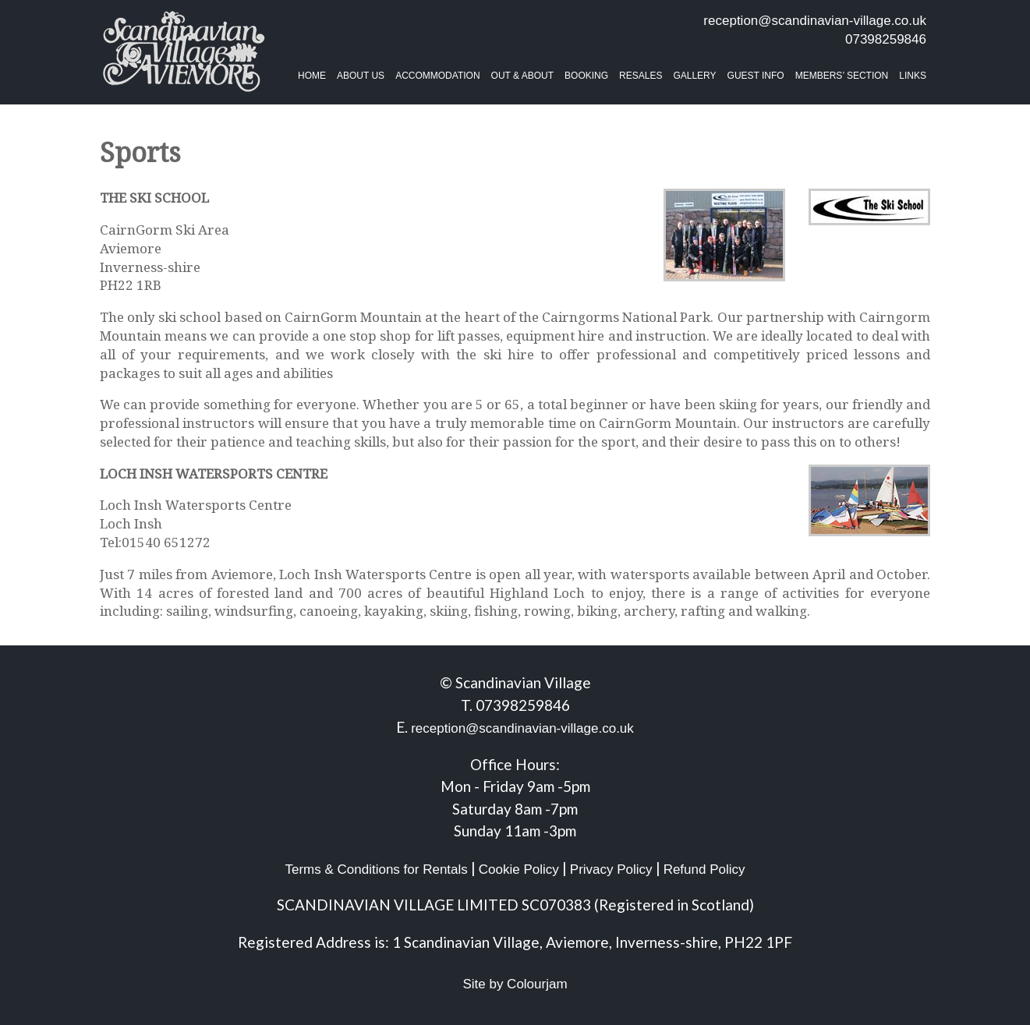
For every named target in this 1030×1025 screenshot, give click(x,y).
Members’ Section (842, 75)
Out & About (522, 75)
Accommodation (437, 75)
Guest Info (755, 75)
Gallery (694, 75)
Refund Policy (704, 869)
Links (912, 75)
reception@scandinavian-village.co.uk (814, 20)
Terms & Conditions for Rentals (376, 869)
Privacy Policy (611, 869)
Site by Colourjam (514, 984)
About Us (360, 75)
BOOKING (586, 75)
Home (312, 75)
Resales (640, 75)
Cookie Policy (519, 869)
